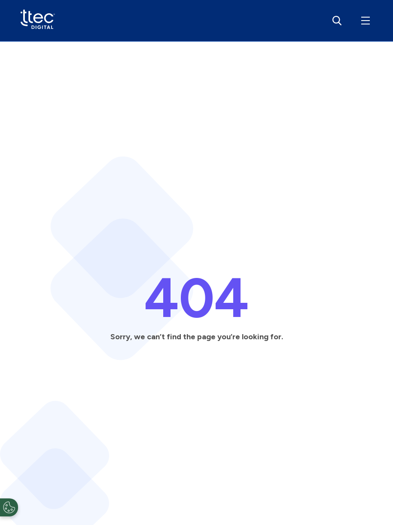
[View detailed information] (38, 20)
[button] (363, 20)
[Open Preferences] (9, 507)
